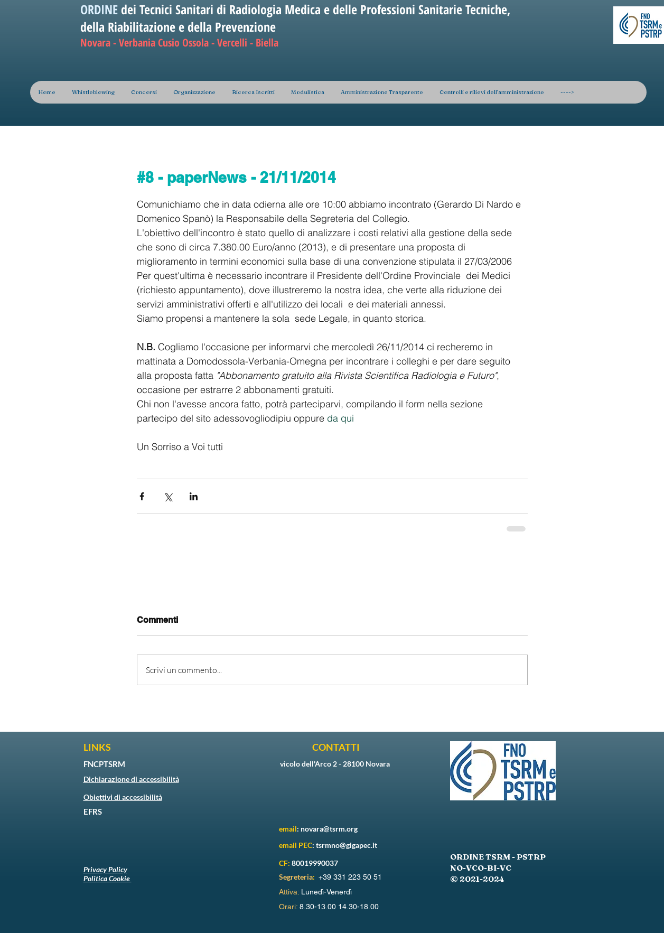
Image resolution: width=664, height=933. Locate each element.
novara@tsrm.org (329, 828)
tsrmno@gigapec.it (346, 845)
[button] (194, 92)
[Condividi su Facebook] (142, 496)
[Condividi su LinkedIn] (194, 496)
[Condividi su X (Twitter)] (168, 496)
